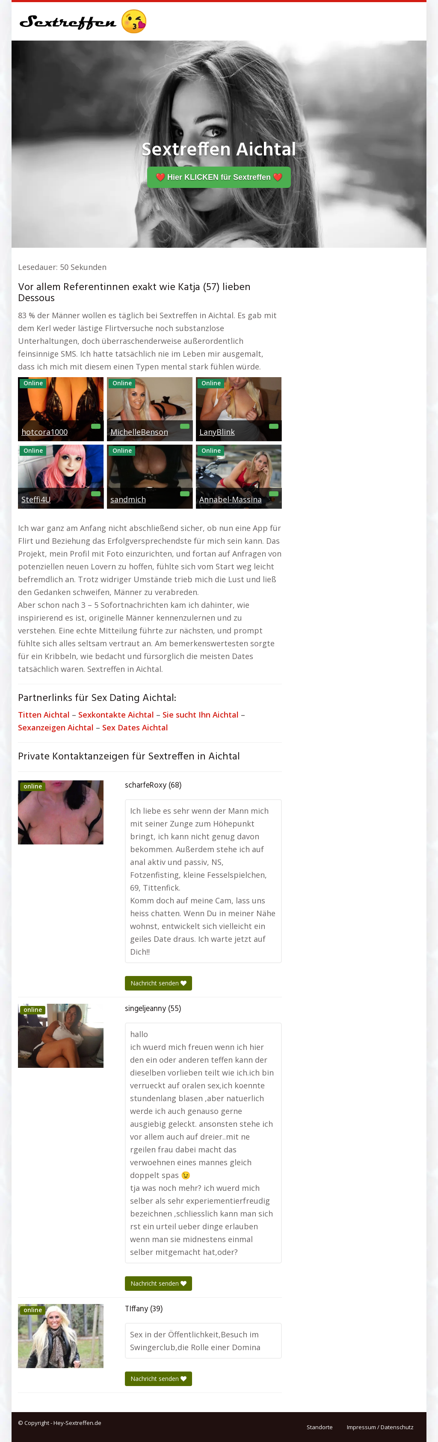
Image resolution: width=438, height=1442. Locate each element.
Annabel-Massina (230, 499)
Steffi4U (36, 499)
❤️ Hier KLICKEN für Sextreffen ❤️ (219, 177)
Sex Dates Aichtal (135, 727)
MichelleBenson (139, 432)
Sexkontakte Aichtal (116, 714)
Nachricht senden (158, 983)
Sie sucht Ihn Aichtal (201, 714)
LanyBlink (217, 432)
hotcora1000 (44, 432)
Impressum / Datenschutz (380, 1427)
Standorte (320, 1427)
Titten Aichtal (44, 714)
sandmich (128, 499)
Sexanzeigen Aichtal (56, 727)
